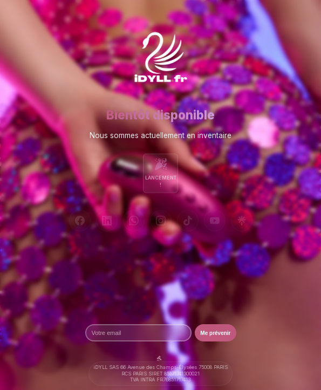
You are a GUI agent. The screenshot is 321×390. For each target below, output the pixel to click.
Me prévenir (215, 333)
